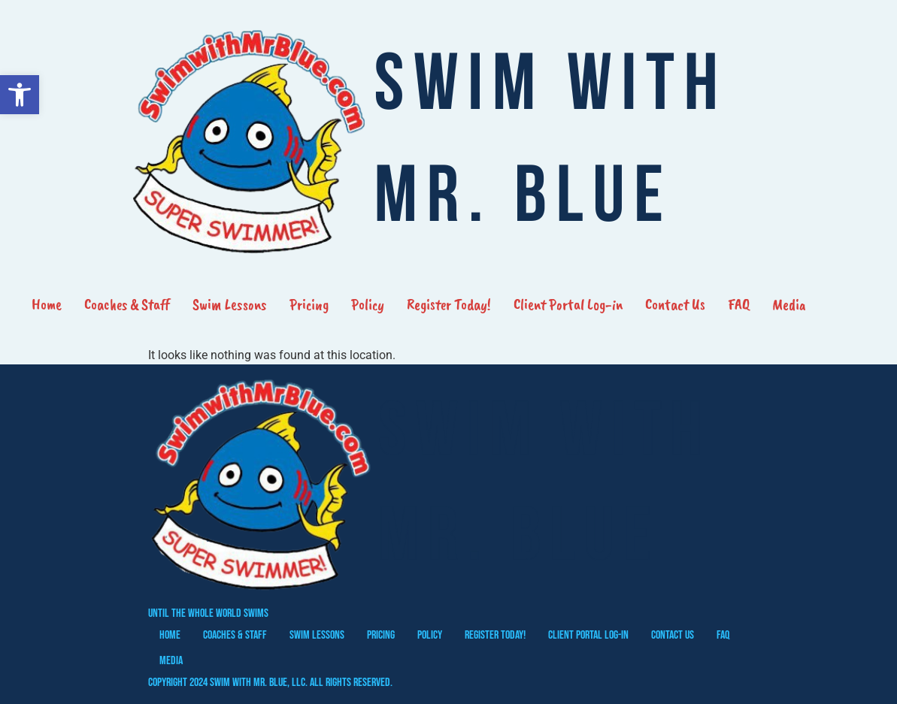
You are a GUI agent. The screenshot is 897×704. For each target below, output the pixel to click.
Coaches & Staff (127, 304)
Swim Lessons (229, 304)
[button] (19, 94)
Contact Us (675, 304)
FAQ (739, 304)
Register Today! (449, 304)
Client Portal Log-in (568, 304)
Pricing (309, 304)
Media (789, 304)
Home (47, 304)
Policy (367, 304)
